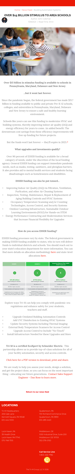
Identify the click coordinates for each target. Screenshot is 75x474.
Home (17, 10)
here (53, 252)
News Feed (27, 10)
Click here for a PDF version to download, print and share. (37, 359)
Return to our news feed (37, 392)
